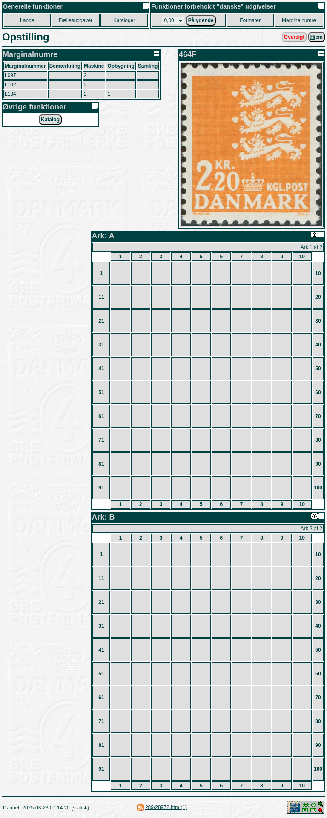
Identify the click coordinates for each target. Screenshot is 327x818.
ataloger (124, 20)
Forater (250, 20)
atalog (50, 120)
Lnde (27, 20)
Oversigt (294, 37)
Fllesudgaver (75, 20)
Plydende (201, 20)
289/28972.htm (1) (166, 807)
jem (316, 37)
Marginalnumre (299, 20)
